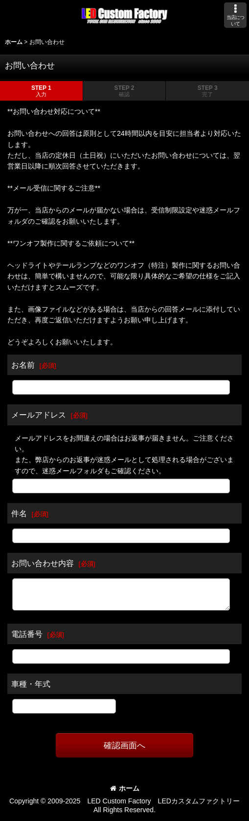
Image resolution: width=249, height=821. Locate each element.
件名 (19, 513)
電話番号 (27, 634)
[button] (235, 15)
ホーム (124, 788)
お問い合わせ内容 (42, 563)
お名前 (23, 364)
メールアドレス (38, 414)
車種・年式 (30, 683)
